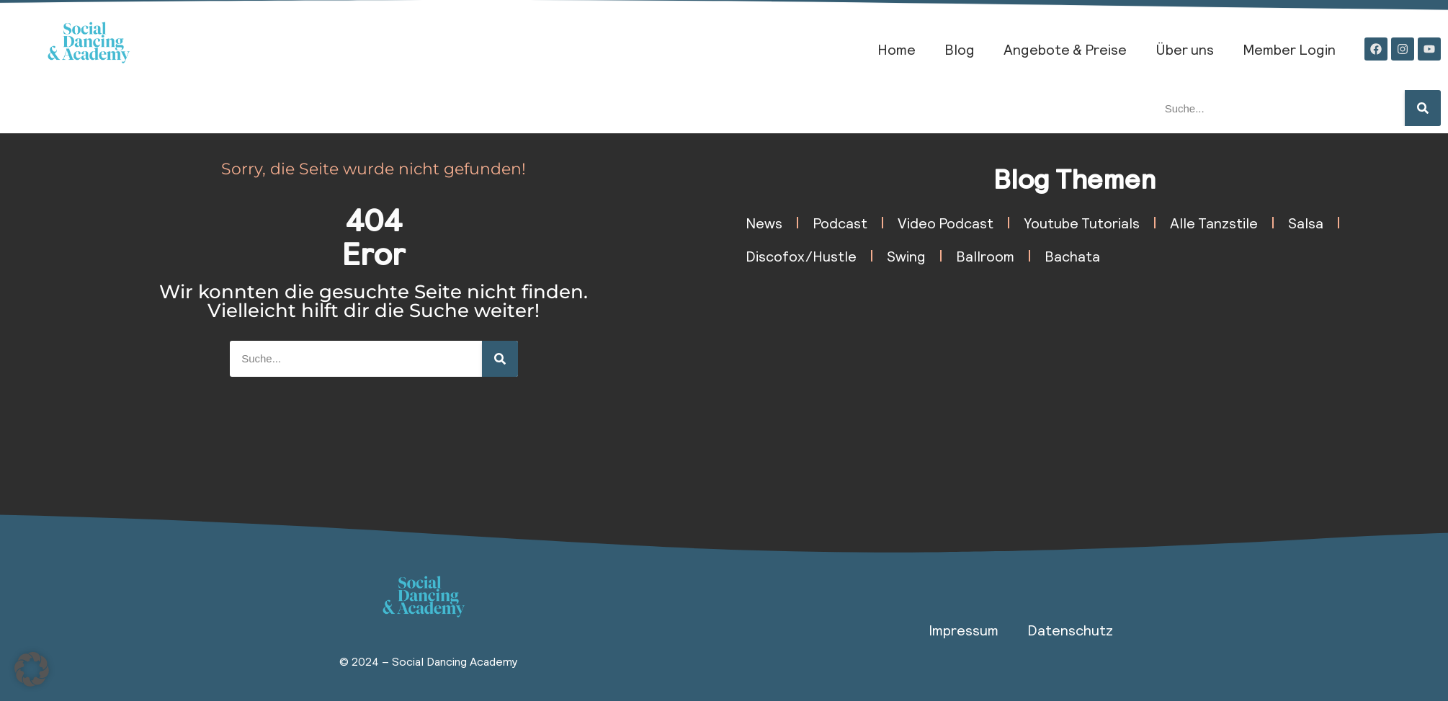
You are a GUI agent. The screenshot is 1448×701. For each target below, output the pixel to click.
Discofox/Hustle (801, 255)
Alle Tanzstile (1214, 222)
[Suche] (1423, 108)
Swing (906, 255)
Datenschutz (1070, 629)
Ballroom (985, 255)
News (764, 222)
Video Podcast (945, 222)
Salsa (1305, 222)
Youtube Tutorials (1082, 222)
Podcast (840, 222)
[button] (31, 669)
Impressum (963, 629)
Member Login (1289, 49)
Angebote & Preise (1065, 49)
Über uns (1185, 49)
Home (896, 49)
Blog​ (959, 49)
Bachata (1072, 255)
